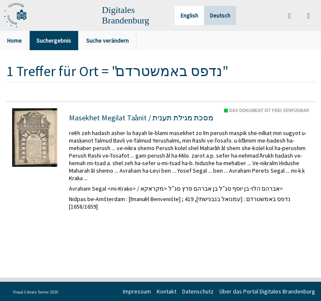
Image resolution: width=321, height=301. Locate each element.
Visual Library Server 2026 (35, 292)
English (189, 15)
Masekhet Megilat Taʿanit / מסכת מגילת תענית (141, 117)
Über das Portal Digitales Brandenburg (267, 291)
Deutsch (220, 15)
